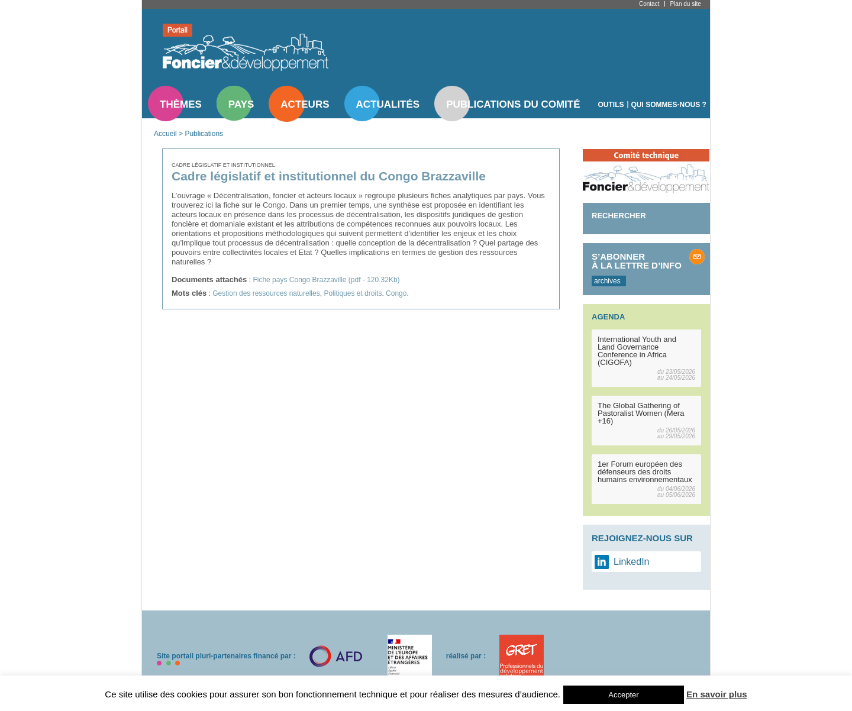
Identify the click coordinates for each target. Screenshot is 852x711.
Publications (204, 134)
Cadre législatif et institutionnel (223, 165)
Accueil (165, 134)
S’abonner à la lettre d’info (637, 260)
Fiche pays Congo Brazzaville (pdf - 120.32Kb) (326, 280)
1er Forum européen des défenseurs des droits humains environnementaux (645, 472)
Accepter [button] (623, 694)
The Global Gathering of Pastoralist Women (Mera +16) (641, 413)
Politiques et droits (353, 293)
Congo (396, 293)
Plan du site (685, 4)
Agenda (608, 316)
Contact (649, 4)
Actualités (388, 104)
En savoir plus (716, 694)
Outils (611, 105)
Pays (241, 104)
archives (607, 281)
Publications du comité (513, 104)
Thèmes (181, 104)
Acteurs (304, 104)
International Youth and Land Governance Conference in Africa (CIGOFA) (637, 351)
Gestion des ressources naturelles (266, 293)
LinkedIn (632, 562)
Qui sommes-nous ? (668, 105)
